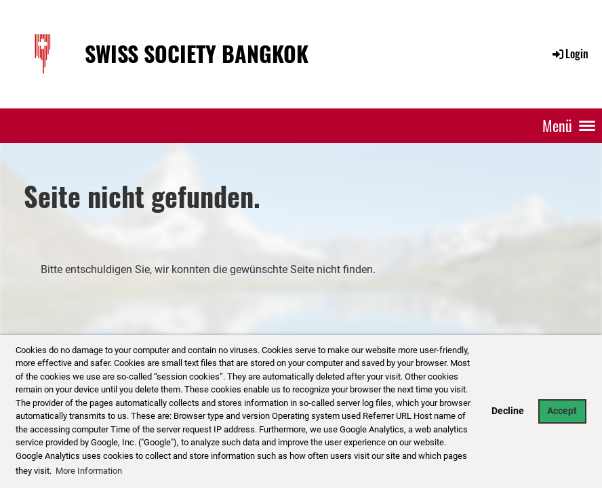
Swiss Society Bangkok (196, 54)
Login (569, 53)
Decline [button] (507, 411)
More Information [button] (89, 471)
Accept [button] (562, 411)
